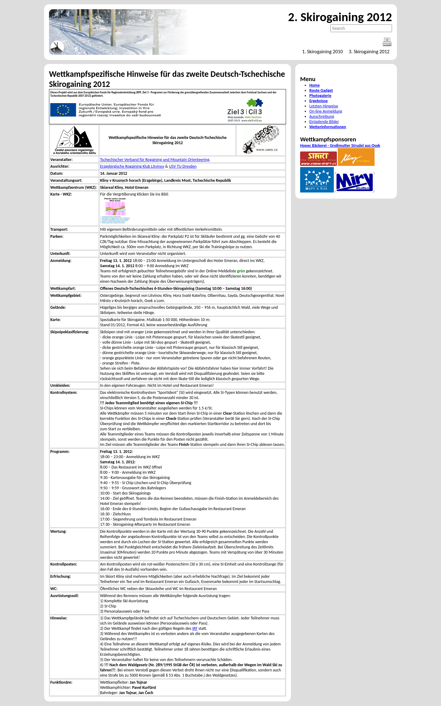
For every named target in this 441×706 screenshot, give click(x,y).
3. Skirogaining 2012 (369, 51)
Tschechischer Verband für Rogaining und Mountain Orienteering (154, 159)
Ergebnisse (318, 100)
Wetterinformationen (327, 126)
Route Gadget (321, 90)
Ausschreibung (321, 116)
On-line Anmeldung (325, 111)
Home (314, 85)
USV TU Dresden (183, 166)
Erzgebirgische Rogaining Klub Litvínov (132, 166)
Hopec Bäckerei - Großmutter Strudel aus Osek (340, 145)
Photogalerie (320, 95)
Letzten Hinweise (323, 106)
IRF (195, 628)
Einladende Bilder (324, 121)
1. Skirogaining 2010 (322, 51)
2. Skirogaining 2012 (340, 16)
